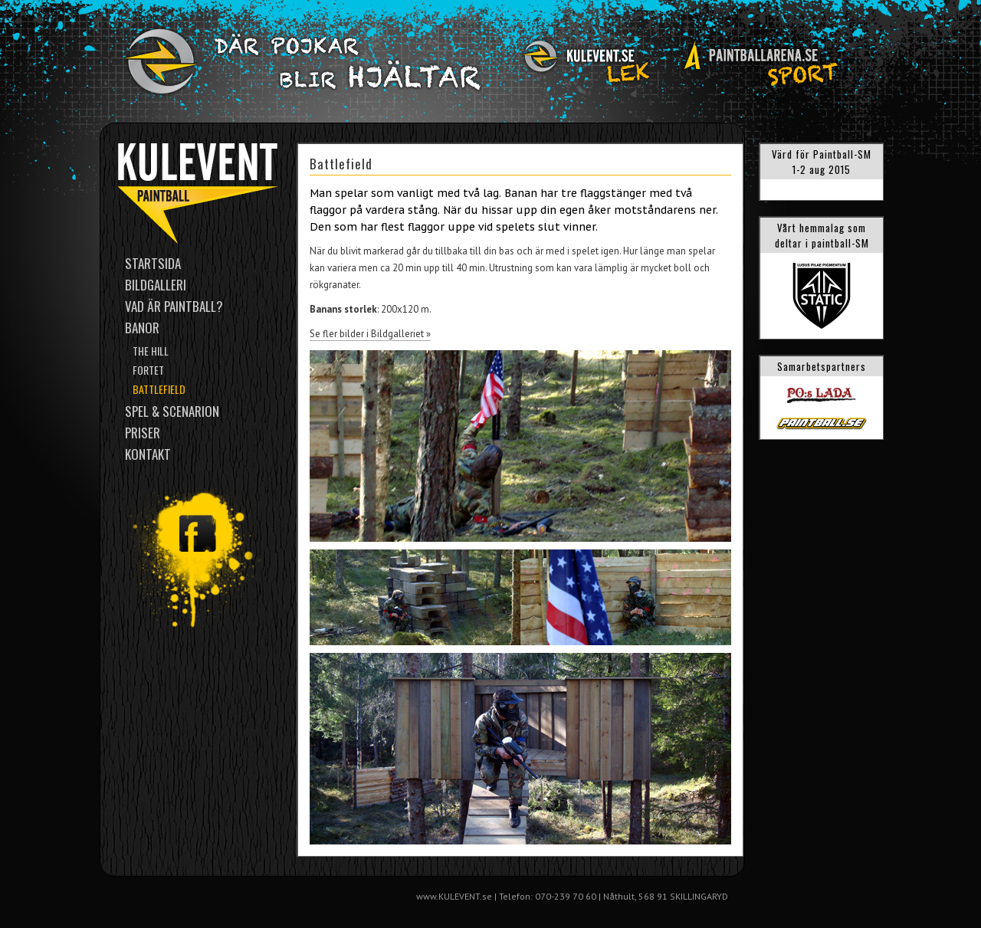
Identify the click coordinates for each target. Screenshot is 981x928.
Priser (142, 432)
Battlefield (159, 389)
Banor (142, 327)
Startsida (153, 263)
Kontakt (148, 454)
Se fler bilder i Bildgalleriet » (370, 333)
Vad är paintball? (174, 306)
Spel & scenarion (172, 411)
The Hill (151, 351)
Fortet (148, 370)
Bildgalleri (155, 284)
